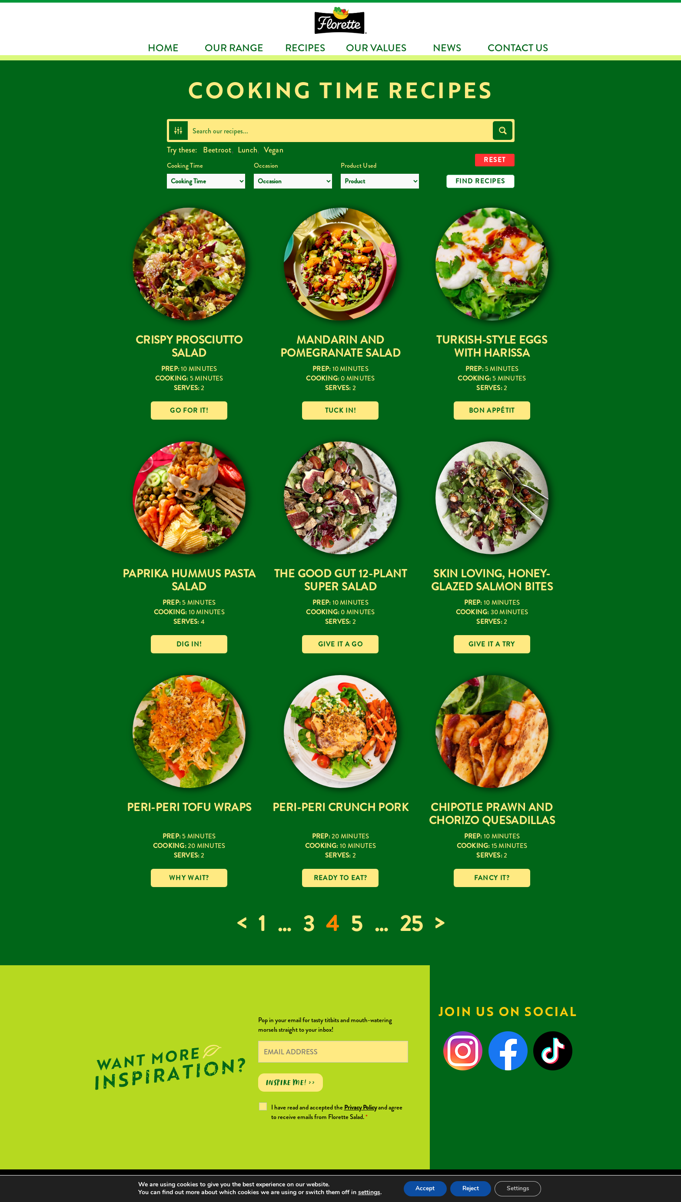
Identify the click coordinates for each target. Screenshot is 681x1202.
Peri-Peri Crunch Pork (340, 807)
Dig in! (189, 644)
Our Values (376, 47)
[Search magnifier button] (502, 130)
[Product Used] (380, 181)
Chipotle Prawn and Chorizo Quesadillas (492, 813)
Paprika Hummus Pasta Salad (189, 580)
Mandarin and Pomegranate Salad (340, 346)
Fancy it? (492, 878)
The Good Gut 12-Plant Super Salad (340, 580)
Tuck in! (340, 410)
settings (366, 1192)
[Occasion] (293, 181)
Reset (495, 160)
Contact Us (518, 47)
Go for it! (189, 410)
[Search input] (341, 130)
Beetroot (217, 150)
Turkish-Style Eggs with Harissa (491, 346)
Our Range (234, 47)
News (447, 47)
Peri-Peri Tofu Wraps (189, 807)
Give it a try (491, 644)
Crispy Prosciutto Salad (189, 346)
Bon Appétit (492, 410)
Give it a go (340, 644)
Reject (470, 1188)
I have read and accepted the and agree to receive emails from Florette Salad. (336, 1112)
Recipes (305, 47)
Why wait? (189, 878)
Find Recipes (480, 181)
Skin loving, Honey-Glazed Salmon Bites (492, 580)
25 (411, 924)
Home (163, 47)
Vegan (273, 150)
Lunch (247, 150)
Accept (422, 1188)
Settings (520, 1188)
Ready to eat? (341, 878)
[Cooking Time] (206, 181)
